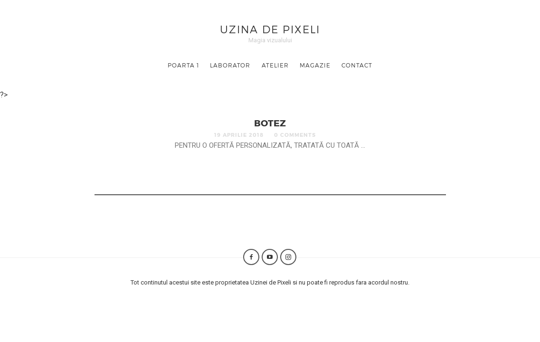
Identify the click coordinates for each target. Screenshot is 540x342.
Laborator (230, 65)
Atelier (275, 65)
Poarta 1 (183, 65)
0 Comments (295, 135)
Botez (270, 122)
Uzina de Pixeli (270, 28)
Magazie (315, 65)
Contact (356, 65)
